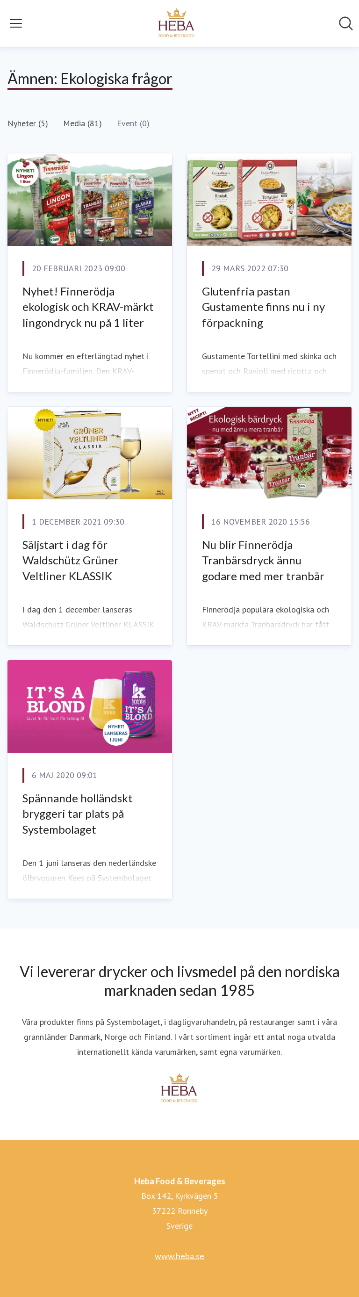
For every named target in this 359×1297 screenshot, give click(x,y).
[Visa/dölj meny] (16, 23)
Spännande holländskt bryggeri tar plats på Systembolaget (77, 813)
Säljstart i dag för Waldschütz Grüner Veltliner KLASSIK (70, 560)
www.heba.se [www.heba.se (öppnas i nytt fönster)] (179, 1256)
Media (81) (82, 123)
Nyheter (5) (27, 123)
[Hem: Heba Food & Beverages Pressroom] (176, 23)
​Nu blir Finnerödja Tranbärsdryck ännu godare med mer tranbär (263, 560)
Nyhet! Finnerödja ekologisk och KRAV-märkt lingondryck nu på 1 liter (88, 306)
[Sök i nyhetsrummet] (345, 23)
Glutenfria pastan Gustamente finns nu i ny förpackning (263, 306)
